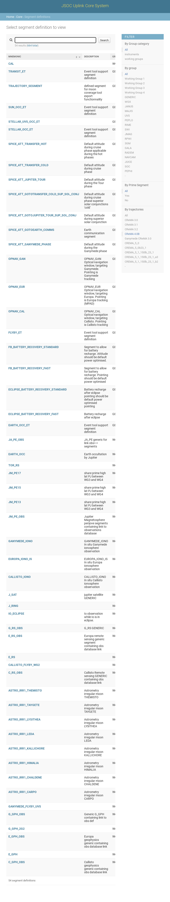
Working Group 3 (135, 87)
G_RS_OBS (15, 628)
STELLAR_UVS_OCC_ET (24, 121)
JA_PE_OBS (16, 439)
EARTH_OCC (16, 454)
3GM (127, 143)
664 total (32, 45)
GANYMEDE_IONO (20, 541)
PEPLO (129, 120)
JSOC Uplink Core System (85, 5)
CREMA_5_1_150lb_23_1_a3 (141, 257)
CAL (11, 63)
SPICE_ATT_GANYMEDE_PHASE (29, 244)
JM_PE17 (14, 473)
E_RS (11, 657)
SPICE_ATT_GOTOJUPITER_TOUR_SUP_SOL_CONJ (42, 215)
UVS (127, 115)
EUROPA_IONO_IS (20, 559)
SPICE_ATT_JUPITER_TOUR (26, 179)
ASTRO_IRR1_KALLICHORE (26, 748)
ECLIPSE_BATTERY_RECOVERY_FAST (33, 414)
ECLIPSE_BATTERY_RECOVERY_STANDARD (37, 389)
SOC (127, 166)
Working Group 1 (135, 78)
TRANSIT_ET (17, 71)
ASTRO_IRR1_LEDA (21, 734)
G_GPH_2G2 (16, 828)
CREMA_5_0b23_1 (135, 247)
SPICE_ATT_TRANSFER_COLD (28, 165)
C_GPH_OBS (16, 862)
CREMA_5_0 (132, 243)
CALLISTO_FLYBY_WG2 (24, 665)
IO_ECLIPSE (16, 613)
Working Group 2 (135, 83)
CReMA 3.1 (131, 224)
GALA (128, 148)
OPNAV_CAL (16, 311)
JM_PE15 (14, 487)
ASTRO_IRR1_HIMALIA (23, 763)
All (126, 49)
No (126, 200)
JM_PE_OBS (16, 516)
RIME (128, 124)
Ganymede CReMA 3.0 (138, 238)
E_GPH (12, 854)
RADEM (129, 152)
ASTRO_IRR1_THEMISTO (25, 690)
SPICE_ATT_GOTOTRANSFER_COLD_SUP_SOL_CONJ (43, 194)
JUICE (128, 161)
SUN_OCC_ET (17, 107)
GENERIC (130, 97)
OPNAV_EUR (16, 286)
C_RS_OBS (15, 672)
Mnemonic (14, 56)
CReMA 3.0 (131, 220)
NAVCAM (130, 157)
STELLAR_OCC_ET (20, 129)
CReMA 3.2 (131, 229)
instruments (132, 54)
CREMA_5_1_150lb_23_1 (139, 252)
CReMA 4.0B (132, 233)
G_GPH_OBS (16, 814)
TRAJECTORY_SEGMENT (25, 86)
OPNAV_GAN (16, 258)
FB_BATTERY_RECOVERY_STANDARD (33, 347)
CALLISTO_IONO (19, 577)
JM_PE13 (14, 502)
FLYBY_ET (15, 332)
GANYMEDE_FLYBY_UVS (24, 806)
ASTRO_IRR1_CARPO (22, 792)
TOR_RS (13, 465)
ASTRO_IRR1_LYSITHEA (24, 719)
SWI (127, 129)
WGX (128, 101)
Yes (127, 195)
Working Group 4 (135, 92)
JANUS (129, 106)
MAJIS (129, 111)
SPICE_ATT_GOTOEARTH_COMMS (31, 229)
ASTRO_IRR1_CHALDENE (25, 777)
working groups (134, 58)
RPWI (128, 138)
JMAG (128, 134)
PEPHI (128, 171)
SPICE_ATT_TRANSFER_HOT (27, 144)
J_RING (13, 605)
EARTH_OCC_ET (19, 425)
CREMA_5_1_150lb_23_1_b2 (141, 261)
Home (10, 16)
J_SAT (12, 594)
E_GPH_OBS (16, 836)
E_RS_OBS (15, 636)
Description (91, 56)
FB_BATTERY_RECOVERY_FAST (29, 368)
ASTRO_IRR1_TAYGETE (24, 705)
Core (19, 16)
